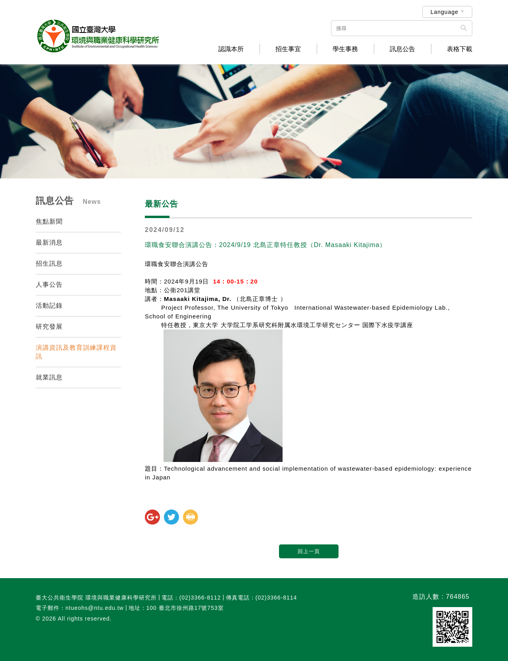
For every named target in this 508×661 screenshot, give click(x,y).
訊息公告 (402, 49)
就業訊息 (49, 377)
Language (444, 12)
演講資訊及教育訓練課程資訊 (76, 352)
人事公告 (49, 284)
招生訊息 (49, 263)
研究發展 (49, 326)
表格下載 (459, 49)
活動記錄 (49, 305)
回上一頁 (309, 551)
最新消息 (49, 242)
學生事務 (345, 49)
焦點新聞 (49, 221)
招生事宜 (288, 49)
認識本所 (231, 49)
